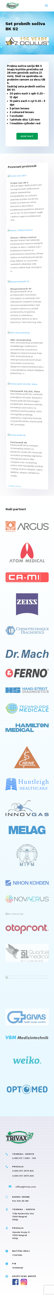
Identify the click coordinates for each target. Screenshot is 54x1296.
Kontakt (27, 136)
